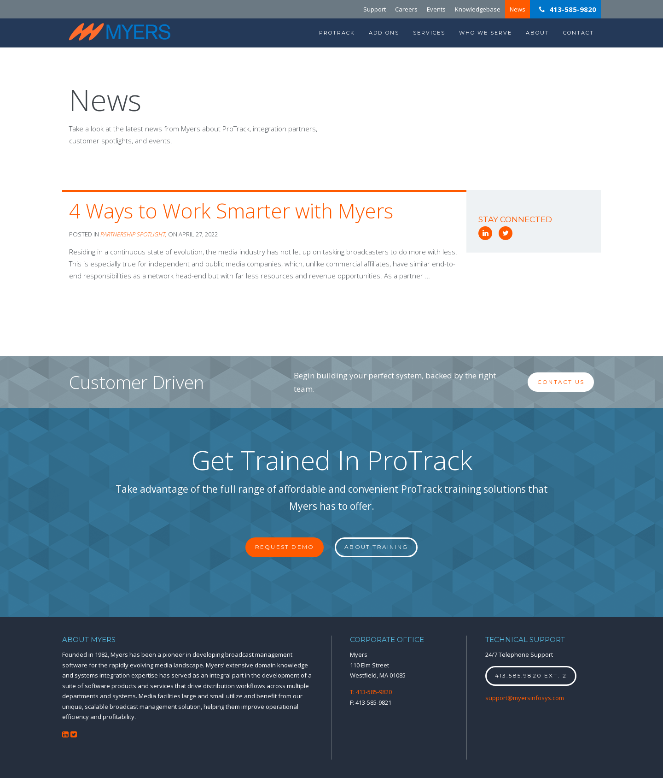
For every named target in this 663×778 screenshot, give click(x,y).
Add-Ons (384, 32)
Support (374, 9)
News (517, 9)
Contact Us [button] (560, 381)
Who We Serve (485, 32)
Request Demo (284, 546)
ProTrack (337, 32)
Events (436, 9)
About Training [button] (376, 546)
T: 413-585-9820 (371, 692)
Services (429, 32)
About (537, 32)
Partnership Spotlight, (134, 234)
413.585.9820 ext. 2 (531, 675)
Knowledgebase (477, 9)
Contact (578, 32)
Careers (406, 9)
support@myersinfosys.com (524, 698)
